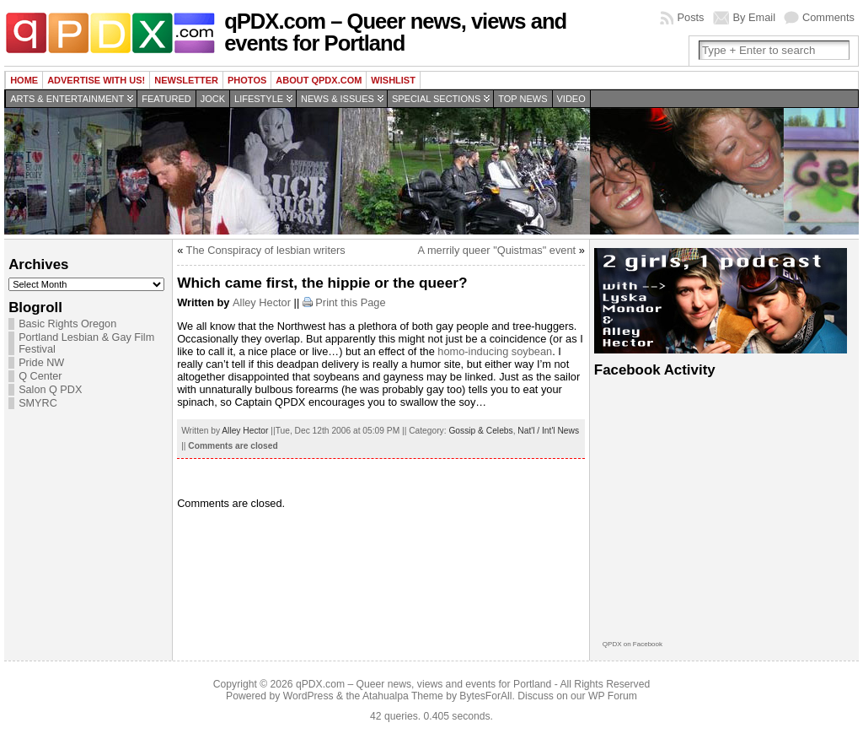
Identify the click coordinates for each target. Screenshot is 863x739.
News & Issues (337, 99)
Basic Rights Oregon (67, 324)
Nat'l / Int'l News (548, 430)
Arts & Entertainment (67, 99)
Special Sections (436, 99)
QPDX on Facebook (632, 644)
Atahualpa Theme (402, 696)
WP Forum (612, 696)
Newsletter (186, 80)
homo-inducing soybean (494, 351)
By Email (754, 17)
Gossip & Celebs (480, 430)
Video (571, 99)
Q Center (40, 376)
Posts (690, 17)
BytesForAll (485, 696)
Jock (213, 99)
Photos (247, 80)
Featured (166, 99)
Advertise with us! (96, 80)
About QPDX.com (319, 80)
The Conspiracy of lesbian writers (266, 250)
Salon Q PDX (50, 390)
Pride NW (41, 363)
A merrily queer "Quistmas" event (497, 250)
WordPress (308, 696)
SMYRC (38, 403)
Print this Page (350, 302)
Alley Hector (262, 302)
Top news (522, 99)
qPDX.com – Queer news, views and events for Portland (395, 32)
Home (24, 80)
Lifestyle (258, 99)
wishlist (393, 80)
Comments (828, 17)
